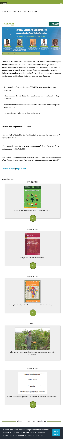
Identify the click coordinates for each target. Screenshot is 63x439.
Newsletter (41, 421)
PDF (33, 218)
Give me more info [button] (35, 435)
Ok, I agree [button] (56, 433)
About (19, 421)
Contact (27, 421)
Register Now (21, 168)
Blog (33, 421)
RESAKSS (4, 3)
